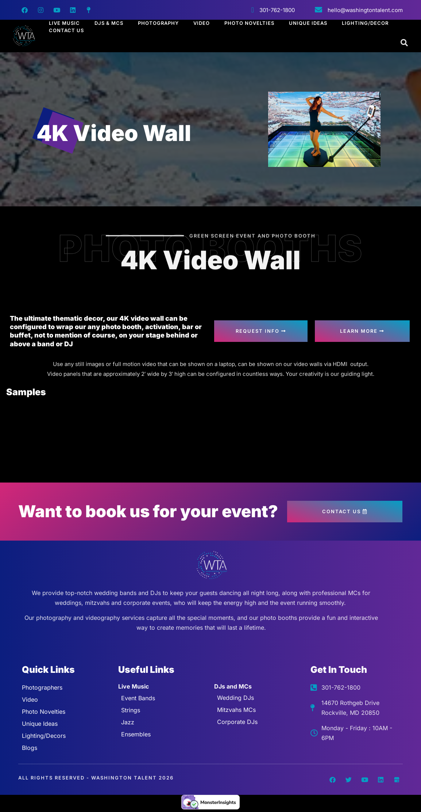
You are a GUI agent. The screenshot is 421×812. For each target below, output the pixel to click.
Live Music (64, 23)
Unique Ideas (308, 23)
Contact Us (66, 30)
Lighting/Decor (365, 23)
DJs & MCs (108, 23)
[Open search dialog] (404, 43)
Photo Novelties (249, 23)
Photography (158, 23)
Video (201, 23)
